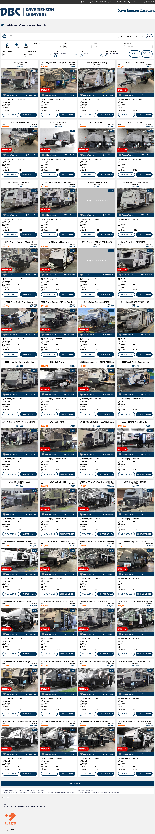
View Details (10, 115)
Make (65, 43)
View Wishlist (31, 95)
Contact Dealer (28, 115)
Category (36, 43)
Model (96, 43)
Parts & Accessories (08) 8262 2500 (142, 2)
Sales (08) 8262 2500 (99, 2)
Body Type (32, 51)
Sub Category (7, 51)
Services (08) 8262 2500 (118, 2)
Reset (149, 36)
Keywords (127, 43)
